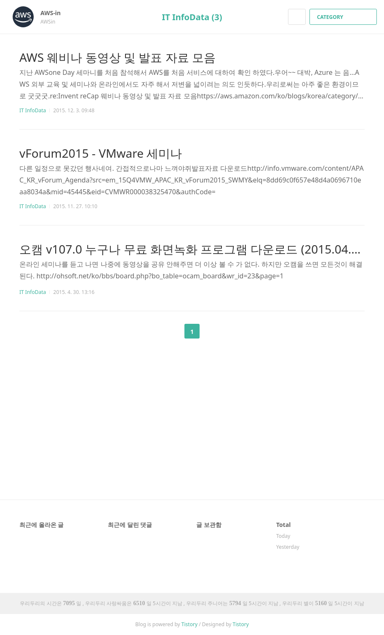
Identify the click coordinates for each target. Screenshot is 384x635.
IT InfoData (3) (192, 17)
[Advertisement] (192, 399)
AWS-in (54, 13)
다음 (213, 331)
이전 (171, 331)
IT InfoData (32, 110)
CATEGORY (344, 17)
